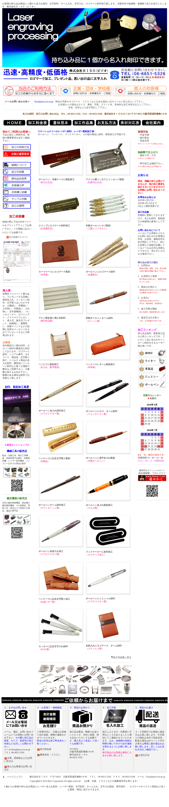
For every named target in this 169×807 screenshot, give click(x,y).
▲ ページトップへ (13, 776)
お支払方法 (142, 755)
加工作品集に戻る (121, 657)
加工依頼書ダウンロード (17, 237)
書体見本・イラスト (48, 754)
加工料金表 (44, 749)
